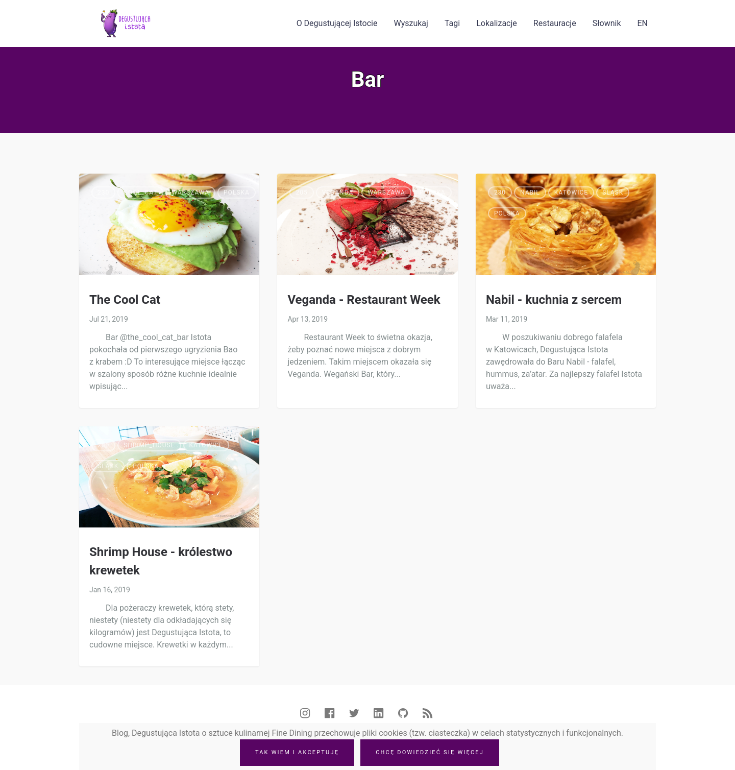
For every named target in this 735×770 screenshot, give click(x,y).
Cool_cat (140, 192)
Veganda (338, 192)
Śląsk (612, 192)
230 (103, 192)
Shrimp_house (149, 445)
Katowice (571, 192)
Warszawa (190, 192)
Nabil (530, 192)
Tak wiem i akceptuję (297, 752)
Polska (237, 192)
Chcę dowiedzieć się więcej (430, 752)
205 (301, 192)
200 (103, 445)
